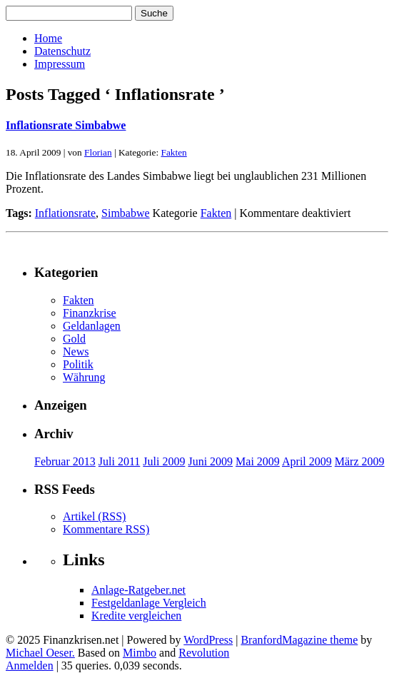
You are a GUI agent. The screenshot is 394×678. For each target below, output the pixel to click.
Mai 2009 (258, 461)
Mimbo (139, 653)
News (76, 351)
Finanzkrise (89, 313)
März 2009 (360, 461)
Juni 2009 (210, 461)
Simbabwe (125, 213)
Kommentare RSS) (106, 529)
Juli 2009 (164, 461)
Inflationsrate (65, 213)
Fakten (173, 152)
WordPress (208, 640)
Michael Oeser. (40, 653)
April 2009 (307, 461)
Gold (74, 339)
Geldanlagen (92, 326)
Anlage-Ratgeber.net (138, 590)
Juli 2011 (119, 461)
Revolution (203, 653)
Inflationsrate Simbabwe (66, 125)
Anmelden (30, 665)
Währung (84, 377)
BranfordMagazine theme (299, 640)
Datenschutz (62, 51)
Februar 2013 (65, 461)
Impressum (59, 64)
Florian (98, 152)
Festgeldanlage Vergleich (148, 603)
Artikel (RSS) (94, 516)
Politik (78, 364)
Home (48, 38)
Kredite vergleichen (136, 615)
